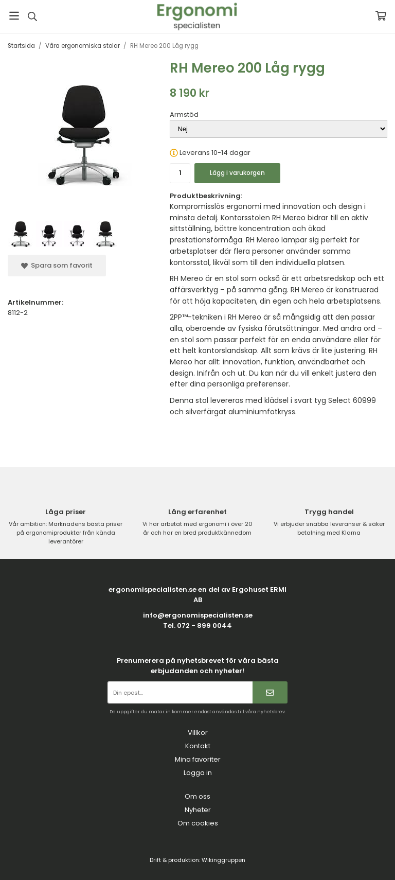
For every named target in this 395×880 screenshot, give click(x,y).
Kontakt (197, 746)
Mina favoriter (198, 759)
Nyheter (198, 810)
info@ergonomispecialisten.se (198, 615)
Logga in (198, 773)
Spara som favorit (57, 265)
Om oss (197, 796)
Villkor (198, 732)
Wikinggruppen (223, 860)
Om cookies (197, 823)
